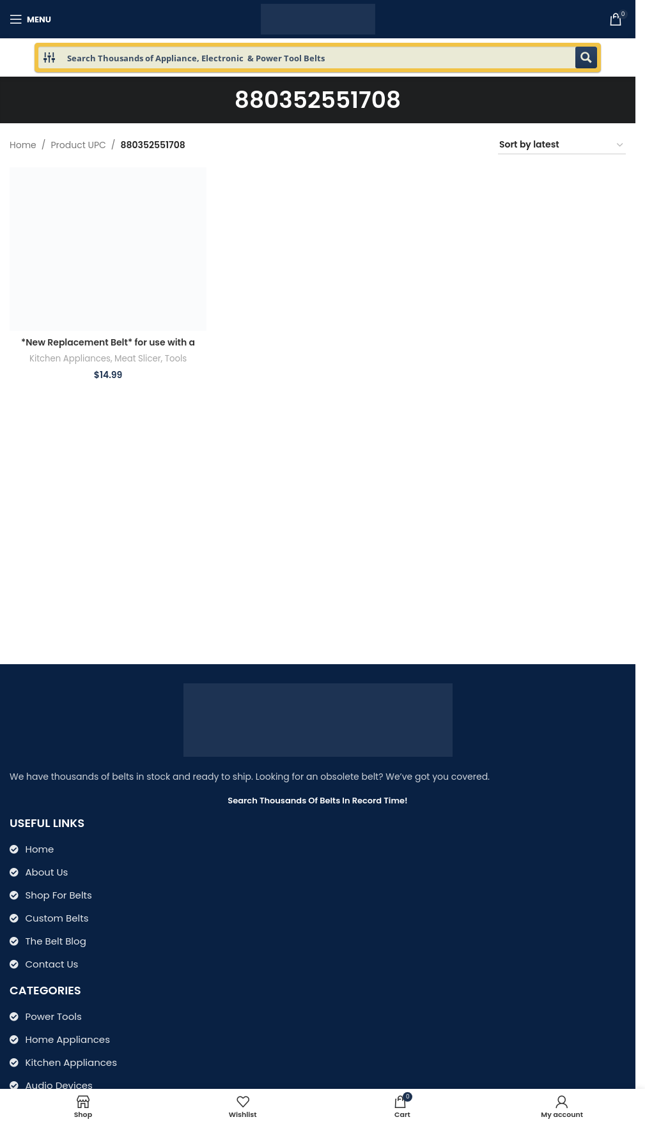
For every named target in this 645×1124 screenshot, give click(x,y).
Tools (176, 359)
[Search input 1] (318, 57)
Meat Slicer (137, 359)
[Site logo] (318, 18)
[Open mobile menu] (30, 19)
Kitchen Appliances (70, 359)
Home (23, 145)
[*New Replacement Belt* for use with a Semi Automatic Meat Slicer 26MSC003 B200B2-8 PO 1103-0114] (108, 249)
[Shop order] (562, 145)
